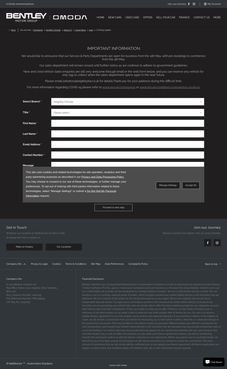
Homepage (38, 30)
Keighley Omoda (53, 30)
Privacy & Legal (39, 264)
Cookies (56, 264)
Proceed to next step (113, 207)
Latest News (80, 30)
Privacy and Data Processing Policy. (102, 176)
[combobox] (127, 101)
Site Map (95, 264)
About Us (68, 30)
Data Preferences (114, 264)
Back (13, 30)
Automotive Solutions (39, 363)
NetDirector (16, 363)
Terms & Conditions (75, 264)
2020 (91, 30)
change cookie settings (118, 365)
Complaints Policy (138, 264)
